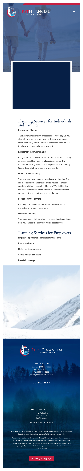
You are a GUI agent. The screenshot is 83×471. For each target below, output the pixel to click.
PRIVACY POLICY (41, 458)
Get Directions (41, 418)
